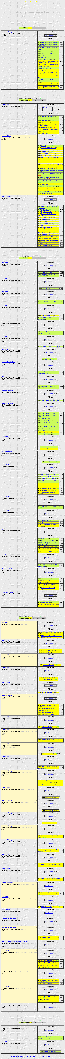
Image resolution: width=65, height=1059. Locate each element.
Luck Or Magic (48, 447)
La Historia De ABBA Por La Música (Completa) (47, 231)
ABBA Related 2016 (46, 907)
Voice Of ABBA (45, 122)
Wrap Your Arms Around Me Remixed (51, 864)
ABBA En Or (44, 484)
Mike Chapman (49, 35)
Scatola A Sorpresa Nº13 (47, 548)
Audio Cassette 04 (47, 650)
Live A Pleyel (44, 520)
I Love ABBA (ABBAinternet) (49, 129)
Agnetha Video (46, 781)
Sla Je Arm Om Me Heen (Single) (50, 400)
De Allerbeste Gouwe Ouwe (48, 426)
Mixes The (44, 133)
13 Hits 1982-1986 (46, 68)
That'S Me (44, 57)
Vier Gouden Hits (46, 420)
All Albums (31, 1056)
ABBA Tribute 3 (45, 546)
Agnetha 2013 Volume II (47, 937)
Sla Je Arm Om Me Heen (48, 413)
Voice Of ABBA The (46, 53)
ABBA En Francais (46, 488)
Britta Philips (5, 437)
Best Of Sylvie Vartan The (48, 474)
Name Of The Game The (48, 288)
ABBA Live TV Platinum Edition (50, 173)
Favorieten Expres (46, 434)
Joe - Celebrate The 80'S (47, 79)
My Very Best (45, 210)
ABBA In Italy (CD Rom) (48, 705)
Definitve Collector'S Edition (49, 188)
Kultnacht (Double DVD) (48, 155)
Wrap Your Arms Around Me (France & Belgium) (47, 44)
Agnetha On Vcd (45, 151)
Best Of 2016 (47, 449)
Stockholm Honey (7, 451)
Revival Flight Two (46, 272)
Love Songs (44, 120)
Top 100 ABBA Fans (46, 212)
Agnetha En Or (45, 490)
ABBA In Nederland (46, 892)
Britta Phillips (6, 909)
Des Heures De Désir (47, 476)
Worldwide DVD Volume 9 (48, 148)
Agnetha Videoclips (46, 193)
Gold (42, 221)
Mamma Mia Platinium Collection (50, 333)
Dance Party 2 (48, 359)
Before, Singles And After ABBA (50, 240)
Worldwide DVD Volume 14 (48, 632)
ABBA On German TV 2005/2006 (50, 835)
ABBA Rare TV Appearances (49, 161)
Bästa (42, 70)
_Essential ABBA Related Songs (50, 86)
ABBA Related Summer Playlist (50, 72)
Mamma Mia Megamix (49, 1051)
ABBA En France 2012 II (48, 996)
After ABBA (44, 51)
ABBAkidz (5, 349)
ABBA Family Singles (47, 82)
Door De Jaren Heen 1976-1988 (49, 422)
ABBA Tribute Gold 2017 (48, 492)
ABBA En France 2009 (47, 962)
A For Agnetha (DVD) (47, 712)
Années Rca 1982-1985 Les (48, 478)
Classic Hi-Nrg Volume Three (49, 386)
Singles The (44, 428)
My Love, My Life (46, 55)
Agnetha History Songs (47, 234)
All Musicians (17, 1056)
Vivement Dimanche (46, 960)
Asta (3, 376)
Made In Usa (44, 539)
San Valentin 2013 (46, 217)
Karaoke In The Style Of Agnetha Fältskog (46, 372)
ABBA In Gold (45, 432)
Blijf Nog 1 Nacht (46, 579)
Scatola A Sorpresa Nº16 (47, 604)
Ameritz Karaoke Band (8, 362)
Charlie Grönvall (12, 941)
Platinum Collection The (47, 331)
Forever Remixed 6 (47, 692)
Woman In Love (45, 602)
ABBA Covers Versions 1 (48, 588)
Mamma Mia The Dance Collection (50, 346)
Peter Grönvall (22, 941)
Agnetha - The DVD (48, 665)
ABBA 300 (44, 245)
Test (42, 243)
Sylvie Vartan (5, 464)
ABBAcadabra (6, 262)
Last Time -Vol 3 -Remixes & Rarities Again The (47, 124)
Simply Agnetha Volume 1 (48, 714)
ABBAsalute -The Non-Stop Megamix (51, 301)
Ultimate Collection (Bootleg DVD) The (52, 164)
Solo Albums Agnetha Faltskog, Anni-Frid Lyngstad (48, 61)
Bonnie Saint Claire (7, 390)
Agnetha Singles (45, 219)
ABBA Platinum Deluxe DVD (49, 180)
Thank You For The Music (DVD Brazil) (52, 170)
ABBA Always (46, 679)
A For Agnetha (46, 652)
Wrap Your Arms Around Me (49, 42)
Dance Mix (48, 823)
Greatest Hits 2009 (46, 186)
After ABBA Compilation (48, 153)
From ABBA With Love (47, 116)
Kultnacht (43, 146)
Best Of (43, 225)
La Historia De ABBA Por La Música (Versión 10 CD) (47, 237)
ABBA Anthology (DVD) (48, 191)
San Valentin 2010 (46, 552)
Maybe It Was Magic (46, 127)
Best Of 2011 (44, 522)
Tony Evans (5, 554)
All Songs (46, 1056)
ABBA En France (46, 983)
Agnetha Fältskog (7, 32)
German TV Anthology (47, 168)
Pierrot (43, 430)
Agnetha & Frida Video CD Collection (51, 739)
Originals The (44, 59)
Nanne (3, 941)
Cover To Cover (45, 315)
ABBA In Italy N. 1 (46, 486)
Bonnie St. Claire (45, 418)
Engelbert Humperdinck (9, 918)
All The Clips (44, 184)
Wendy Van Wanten (7, 568)
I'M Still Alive (46, 677)
